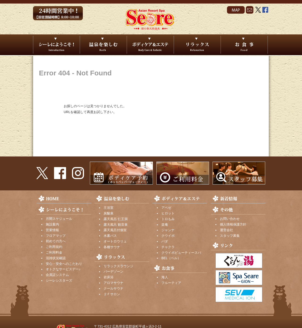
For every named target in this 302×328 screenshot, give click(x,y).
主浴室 (108, 207)
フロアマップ (56, 236)
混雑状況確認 (56, 258)
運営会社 (226, 230)
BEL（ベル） (171, 258)
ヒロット (168, 213)
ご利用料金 (54, 252)
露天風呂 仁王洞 (116, 219)
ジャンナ (168, 230)
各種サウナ (112, 247)
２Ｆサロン (112, 294)
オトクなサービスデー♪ (63, 269)
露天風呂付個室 (115, 230)
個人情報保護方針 (233, 224)
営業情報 (52, 230)
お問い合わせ (230, 219)
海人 (164, 277)
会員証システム (57, 275)
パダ (164, 241)
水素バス (110, 236)
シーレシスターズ (59, 280)
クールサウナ (113, 288)
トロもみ (168, 219)
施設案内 (52, 224)
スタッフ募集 (230, 236)
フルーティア (171, 283)
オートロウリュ (115, 241)
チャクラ (168, 247)
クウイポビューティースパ (181, 252)
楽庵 (164, 224)
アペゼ (166, 207)
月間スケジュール (59, 219)
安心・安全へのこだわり (64, 264)
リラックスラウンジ (118, 266)
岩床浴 (108, 277)
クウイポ (168, 236)
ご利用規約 (54, 247)
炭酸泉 (108, 213)
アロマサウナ (113, 283)
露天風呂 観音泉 (116, 224)
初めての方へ (56, 241)
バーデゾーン (113, 271)
